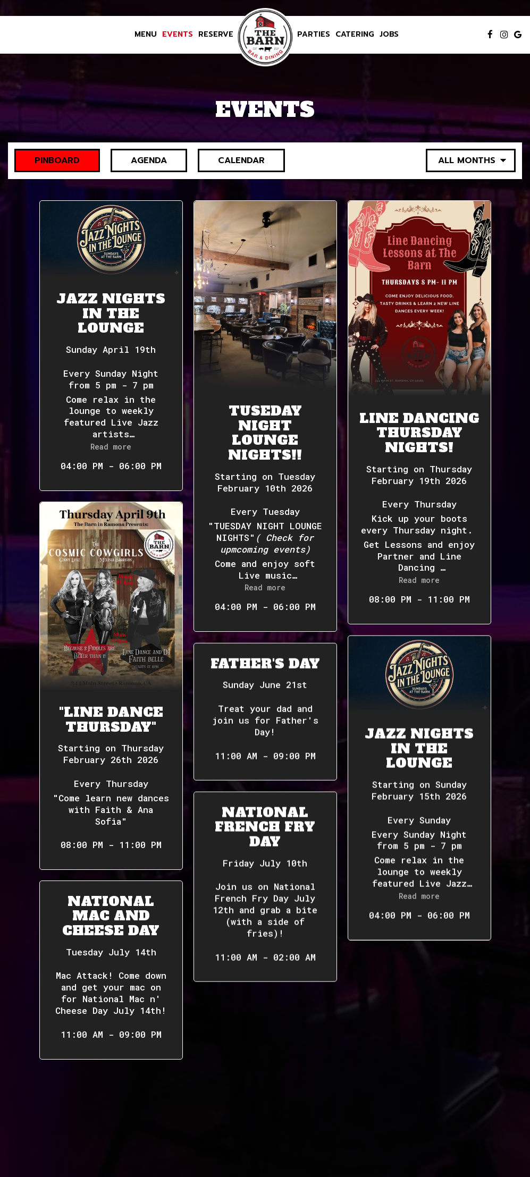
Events (177, 34)
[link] (265, 37)
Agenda (139, 160)
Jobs (389, 34)
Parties (313, 34)
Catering (354, 34)
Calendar (231, 160)
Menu (145, 34)
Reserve (215, 34)
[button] (111, 345)
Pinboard (47, 160)
